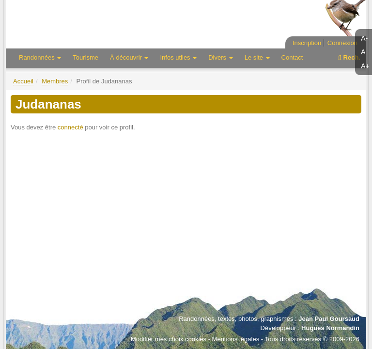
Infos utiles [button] (178, 57)
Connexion (342, 43)
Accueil (23, 81)
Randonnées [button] (40, 57)
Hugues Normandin (330, 328)
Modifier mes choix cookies (168, 339)
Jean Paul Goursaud (328, 318)
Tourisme (85, 57)
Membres (55, 81)
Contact (292, 57)
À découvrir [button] (129, 57)
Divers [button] (220, 57)
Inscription (307, 43)
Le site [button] (257, 57)
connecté (70, 127)
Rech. (349, 57)
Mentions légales (236, 339)
